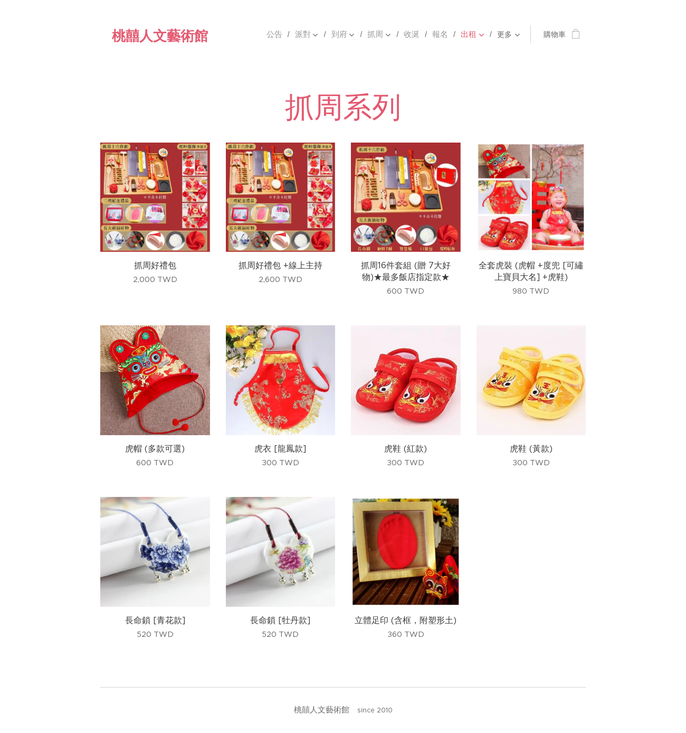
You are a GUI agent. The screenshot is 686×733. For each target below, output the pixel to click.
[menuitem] (241, 34)
